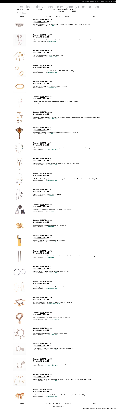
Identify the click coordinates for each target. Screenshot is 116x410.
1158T (42, 19)
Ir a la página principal (87, 1)
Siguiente (95, 16)
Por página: (19, 12)
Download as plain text (58, 406)
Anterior (22, 16)
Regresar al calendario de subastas (105, 1)
